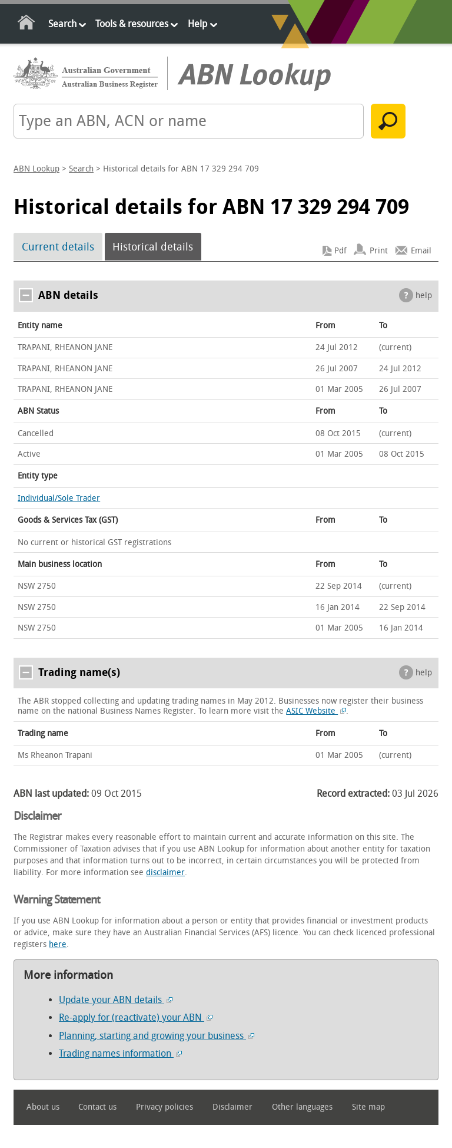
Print (379, 251)
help (424, 296)
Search (62, 23)
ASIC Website (316, 711)
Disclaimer (232, 1107)
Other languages (302, 1107)
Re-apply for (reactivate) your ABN (135, 1017)
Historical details (152, 246)
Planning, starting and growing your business (156, 1035)
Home (27, 24)
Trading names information (120, 1053)
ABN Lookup (36, 169)
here (58, 944)
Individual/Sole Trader (59, 498)
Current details (58, 246)
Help (197, 23)
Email (421, 251)
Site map (368, 1107)
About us (42, 1107)
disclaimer (165, 872)
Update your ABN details (115, 999)
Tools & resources (131, 23)
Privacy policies (164, 1107)
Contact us (97, 1107)
